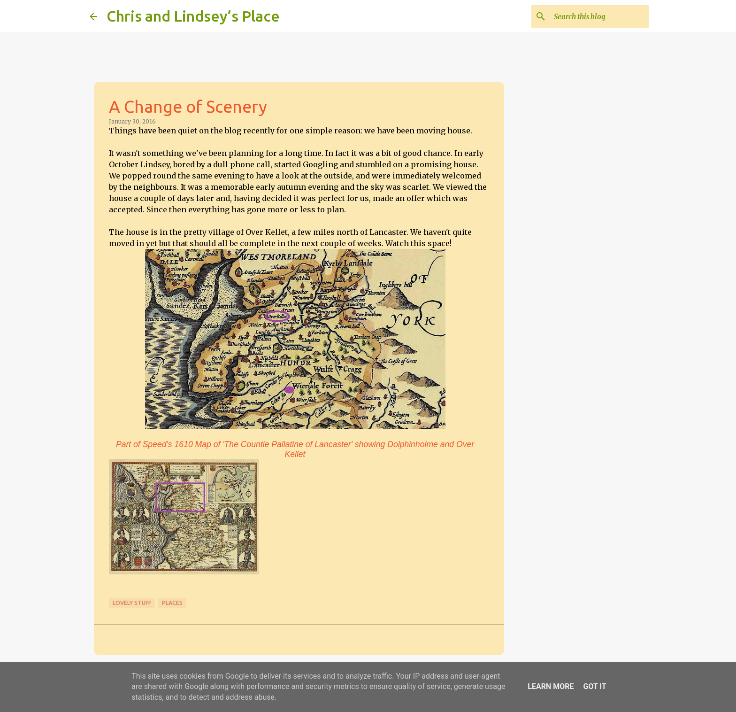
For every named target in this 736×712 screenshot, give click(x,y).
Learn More (551, 686)
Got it (594, 686)
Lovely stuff (132, 603)
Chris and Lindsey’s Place (193, 16)
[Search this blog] (599, 16)
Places (172, 603)
